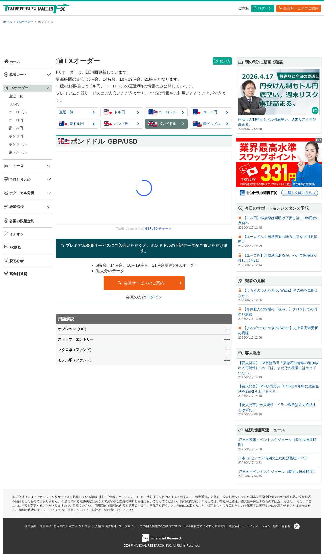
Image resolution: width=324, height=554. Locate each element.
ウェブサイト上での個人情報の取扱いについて (150, 526)
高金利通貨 (15, 273)
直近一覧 (16, 96)
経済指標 (14, 207)
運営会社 (235, 526)
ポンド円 (16, 136)
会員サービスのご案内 (299, 8)
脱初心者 (14, 260)
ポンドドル (18, 144)
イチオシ (14, 233)
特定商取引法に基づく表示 (72, 526)
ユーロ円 (16, 120)
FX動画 (12, 246)
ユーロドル (18, 112)
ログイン (262, 8)
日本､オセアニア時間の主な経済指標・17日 (273, 458)
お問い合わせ (281, 526)
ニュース (14, 166)
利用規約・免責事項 (38, 526)
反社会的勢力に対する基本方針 (205, 526)
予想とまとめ (17, 179)
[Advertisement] (162, 39)
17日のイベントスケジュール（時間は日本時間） (277, 472)
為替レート (15, 74)
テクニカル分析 (19, 193)
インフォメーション (256, 526)
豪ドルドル (18, 152)
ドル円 (14, 104)
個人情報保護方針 (104, 526)
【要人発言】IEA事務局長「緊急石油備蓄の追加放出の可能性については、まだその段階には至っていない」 (278, 368)
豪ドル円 (16, 128)
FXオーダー (25, 22)
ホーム (7, 22)
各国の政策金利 (19, 220)
